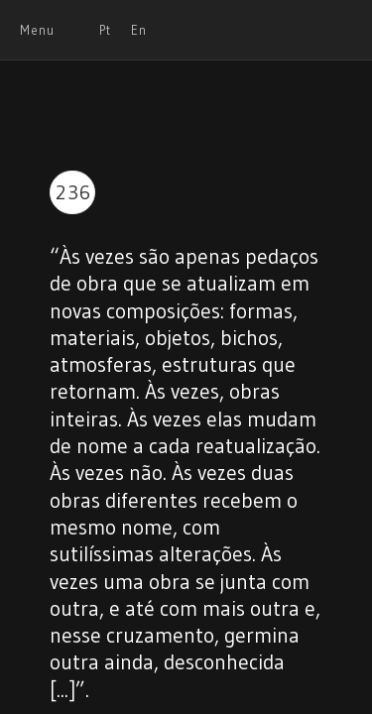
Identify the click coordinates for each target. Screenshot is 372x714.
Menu (37, 30)
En (139, 30)
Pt (105, 30)
